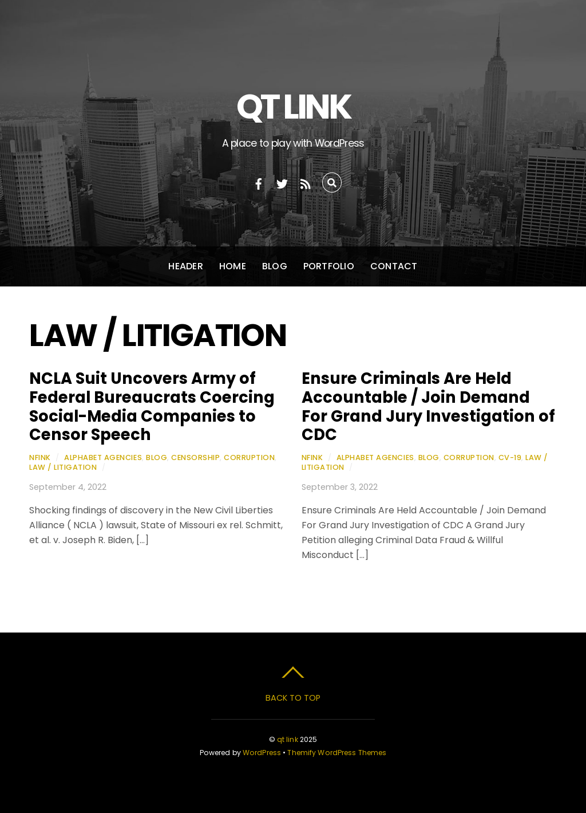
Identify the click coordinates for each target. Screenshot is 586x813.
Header (185, 266)
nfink (40, 457)
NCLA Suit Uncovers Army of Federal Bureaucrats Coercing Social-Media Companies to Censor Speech (152, 406)
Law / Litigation (63, 467)
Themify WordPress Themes (336, 752)
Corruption (249, 457)
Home (232, 266)
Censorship (195, 457)
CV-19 (510, 457)
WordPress (262, 752)
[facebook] (258, 182)
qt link (287, 739)
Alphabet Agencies (103, 457)
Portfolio (328, 266)
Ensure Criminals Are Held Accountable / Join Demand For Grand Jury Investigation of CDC (428, 406)
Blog (274, 266)
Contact (394, 266)
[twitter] (282, 182)
